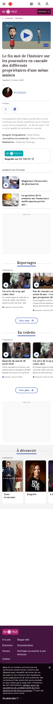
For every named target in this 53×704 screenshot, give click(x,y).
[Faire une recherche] (39, 4)
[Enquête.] (35, 481)
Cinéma (6, 659)
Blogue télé (23, 639)
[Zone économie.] (12, 481)
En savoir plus (10, 699)
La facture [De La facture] (21, 92)
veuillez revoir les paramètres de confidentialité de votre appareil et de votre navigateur (21, 688)
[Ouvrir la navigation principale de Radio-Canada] (4, 4)
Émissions (7, 645)
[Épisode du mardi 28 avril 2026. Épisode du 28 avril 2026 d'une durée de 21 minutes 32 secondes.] (16, 360)
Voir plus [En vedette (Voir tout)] (26, 390)
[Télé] (10, 12)
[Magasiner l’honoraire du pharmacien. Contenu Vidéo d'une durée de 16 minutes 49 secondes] (26, 182)
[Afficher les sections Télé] (44, 11)
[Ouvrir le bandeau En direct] (31, 4)
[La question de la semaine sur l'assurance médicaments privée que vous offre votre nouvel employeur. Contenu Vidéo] (26, 200)
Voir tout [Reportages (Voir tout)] (26, 321)
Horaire (6, 651)
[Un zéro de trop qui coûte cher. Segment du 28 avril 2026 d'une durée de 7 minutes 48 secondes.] (16, 291)
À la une (6, 639)
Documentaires (25, 645)
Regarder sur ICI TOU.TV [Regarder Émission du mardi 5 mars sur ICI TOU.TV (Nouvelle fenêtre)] (19, 159)
